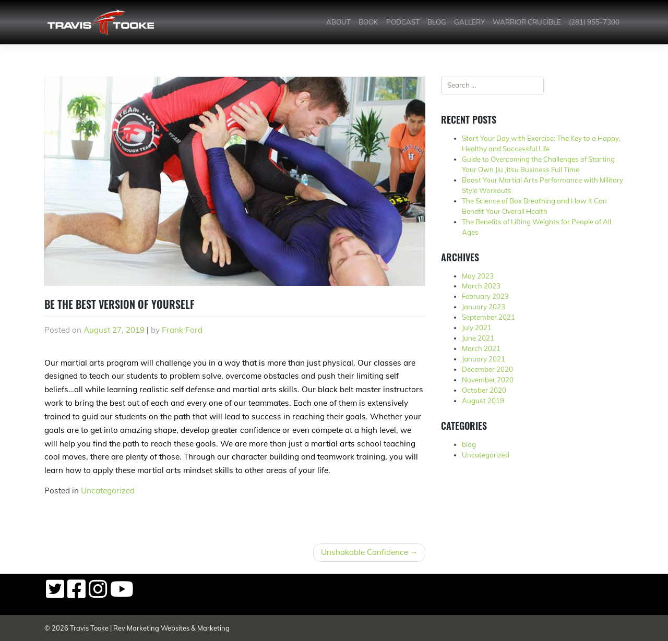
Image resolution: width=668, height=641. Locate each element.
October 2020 (484, 390)
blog (469, 444)
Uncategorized (108, 490)
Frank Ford (182, 330)
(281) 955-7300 (594, 22)
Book (368, 22)
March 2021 (481, 348)
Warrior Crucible (527, 22)
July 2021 (477, 327)
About (338, 22)
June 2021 (478, 338)
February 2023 (485, 296)
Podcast (403, 22)
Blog (436, 22)
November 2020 (488, 380)
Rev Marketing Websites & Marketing (171, 628)
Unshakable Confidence (364, 552)
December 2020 (487, 369)
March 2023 (481, 286)
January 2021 (483, 359)
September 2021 (488, 317)
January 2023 (483, 307)
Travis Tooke (89, 628)
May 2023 (478, 276)
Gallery (469, 22)
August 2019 (483, 400)
